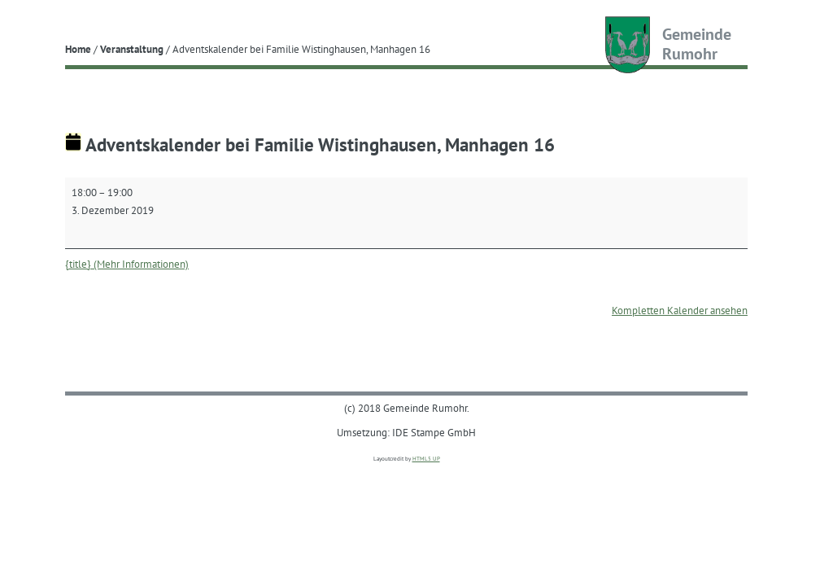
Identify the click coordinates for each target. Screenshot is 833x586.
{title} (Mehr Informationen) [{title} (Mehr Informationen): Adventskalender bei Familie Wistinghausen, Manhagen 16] (127, 263)
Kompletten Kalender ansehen (680, 310)
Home (78, 49)
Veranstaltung (132, 49)
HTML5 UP (426, 458)
